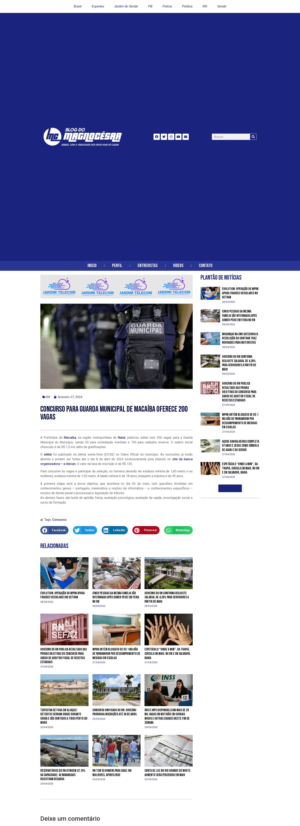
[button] (54, 530)
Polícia (167, 6)
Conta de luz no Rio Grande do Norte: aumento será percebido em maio (168, 773)
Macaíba (70, 437)
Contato (205, 265)
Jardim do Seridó (126, 6)
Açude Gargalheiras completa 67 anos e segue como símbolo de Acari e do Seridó (240, 445)
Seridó (221, 6)
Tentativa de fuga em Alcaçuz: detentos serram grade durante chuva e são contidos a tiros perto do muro (63, 716)
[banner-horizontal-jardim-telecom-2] (116, 297)
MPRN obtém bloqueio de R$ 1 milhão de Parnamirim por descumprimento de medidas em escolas (116, 653)
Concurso (59, 520)
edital (47, 454)
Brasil (77, 6)
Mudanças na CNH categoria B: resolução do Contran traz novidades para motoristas (240, 338)
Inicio (92, 265)
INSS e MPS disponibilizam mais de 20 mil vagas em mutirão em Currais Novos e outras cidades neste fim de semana (167, 716)
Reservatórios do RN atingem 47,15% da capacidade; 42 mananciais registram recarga (62, 775)
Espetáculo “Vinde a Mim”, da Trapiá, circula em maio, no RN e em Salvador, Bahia (168, 653)
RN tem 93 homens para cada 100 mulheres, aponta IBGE (111, 773)
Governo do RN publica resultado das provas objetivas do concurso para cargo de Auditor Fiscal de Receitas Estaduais (63, 655)
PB (150, 6)
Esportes (98, 6)
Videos (178, 265)
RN (204, 6)
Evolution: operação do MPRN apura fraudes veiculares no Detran (62, 595)
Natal (121, 437)
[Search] (253, 137)
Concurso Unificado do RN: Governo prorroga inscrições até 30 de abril (114, 712)
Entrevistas (148, 265)
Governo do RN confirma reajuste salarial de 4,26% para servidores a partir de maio (167, 597)
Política (187, 6)
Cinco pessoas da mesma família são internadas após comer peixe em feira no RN (115, 597)
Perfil (117, 265)
